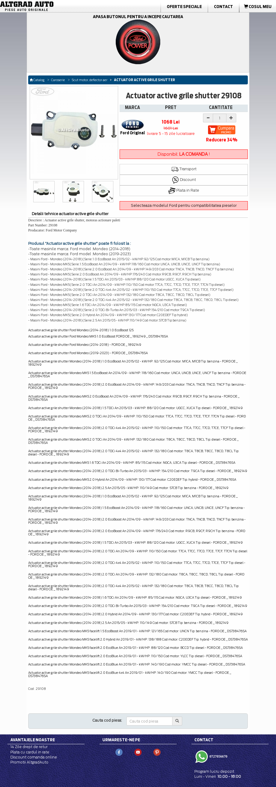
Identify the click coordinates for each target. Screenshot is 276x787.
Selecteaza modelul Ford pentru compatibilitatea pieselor (184, 205)
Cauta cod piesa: (107, 720)
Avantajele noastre (32, 739)
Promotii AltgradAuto (29, 762)
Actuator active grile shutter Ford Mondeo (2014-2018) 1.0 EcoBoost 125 (81, 330)
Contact (223, 6)
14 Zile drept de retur (28, 747)
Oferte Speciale (184, 6)
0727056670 (218, 756)
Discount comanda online (33, 757)
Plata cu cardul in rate (29, 752)
